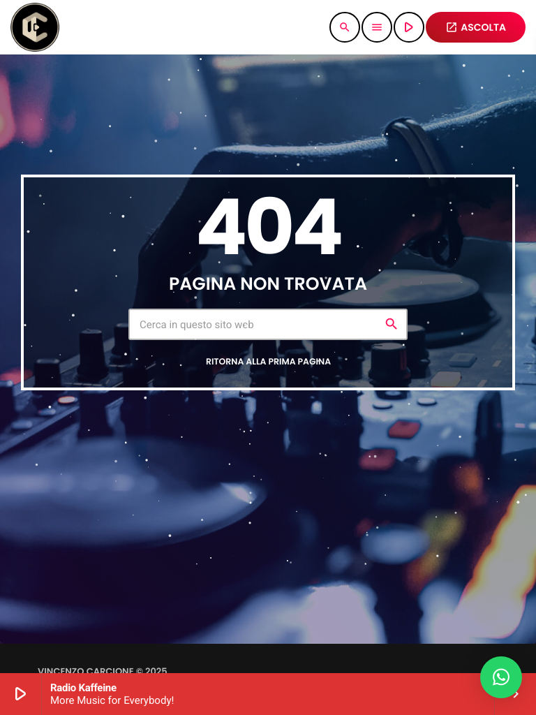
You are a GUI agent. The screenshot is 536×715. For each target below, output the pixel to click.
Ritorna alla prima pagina (268, 362)
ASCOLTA (475, 27)
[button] (501, 677)
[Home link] (34, 27)
